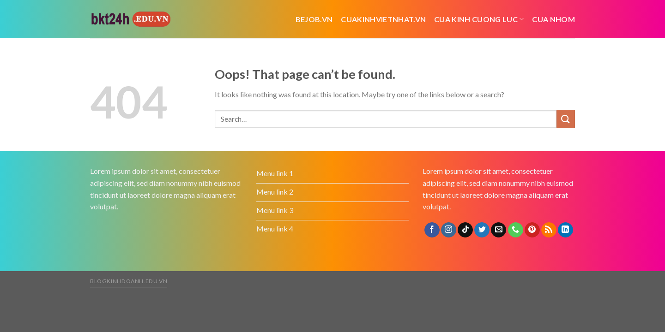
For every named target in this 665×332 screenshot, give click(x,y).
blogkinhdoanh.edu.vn (128, 281)
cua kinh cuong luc (479, 19)
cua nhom (553, 19)
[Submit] (565, 119)
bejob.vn (314, 19)
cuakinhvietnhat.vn (383, 19)
